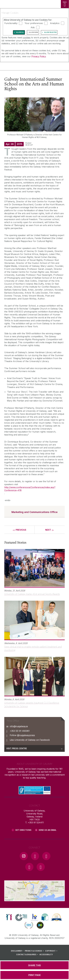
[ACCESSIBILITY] (46, 954)
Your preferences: (34, 23)
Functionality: (11, 23)
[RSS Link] (41, 867)
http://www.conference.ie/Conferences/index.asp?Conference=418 (29, 489)
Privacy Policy (38, 56)
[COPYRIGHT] (51, 951)
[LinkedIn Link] (29, 867)
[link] (9, 917)
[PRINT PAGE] (34, 975)
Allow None (33, 32)
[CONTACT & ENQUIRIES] (27, 954)
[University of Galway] (14, 66)
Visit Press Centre (16, 748)
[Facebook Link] (35, 856)
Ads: (33, 27)
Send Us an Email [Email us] (47, 830)
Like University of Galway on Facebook (30, 739)
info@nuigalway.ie (19, 726)
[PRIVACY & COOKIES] (35, 951)
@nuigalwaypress (26, 735)
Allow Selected (50, 32)
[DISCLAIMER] (17, 951)
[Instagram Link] (24, 856)
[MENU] (65, 4)
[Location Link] (34, 899)
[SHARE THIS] (34, 965)
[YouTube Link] (46, 856)
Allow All (20, 32)
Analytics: (55, 23)
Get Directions (23, 830)
